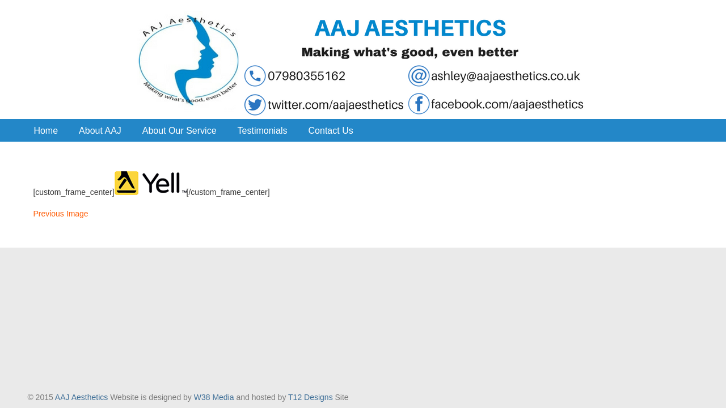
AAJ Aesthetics (363, 60)
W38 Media (214, 397)
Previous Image (60, 213)
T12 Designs (310, 397)
